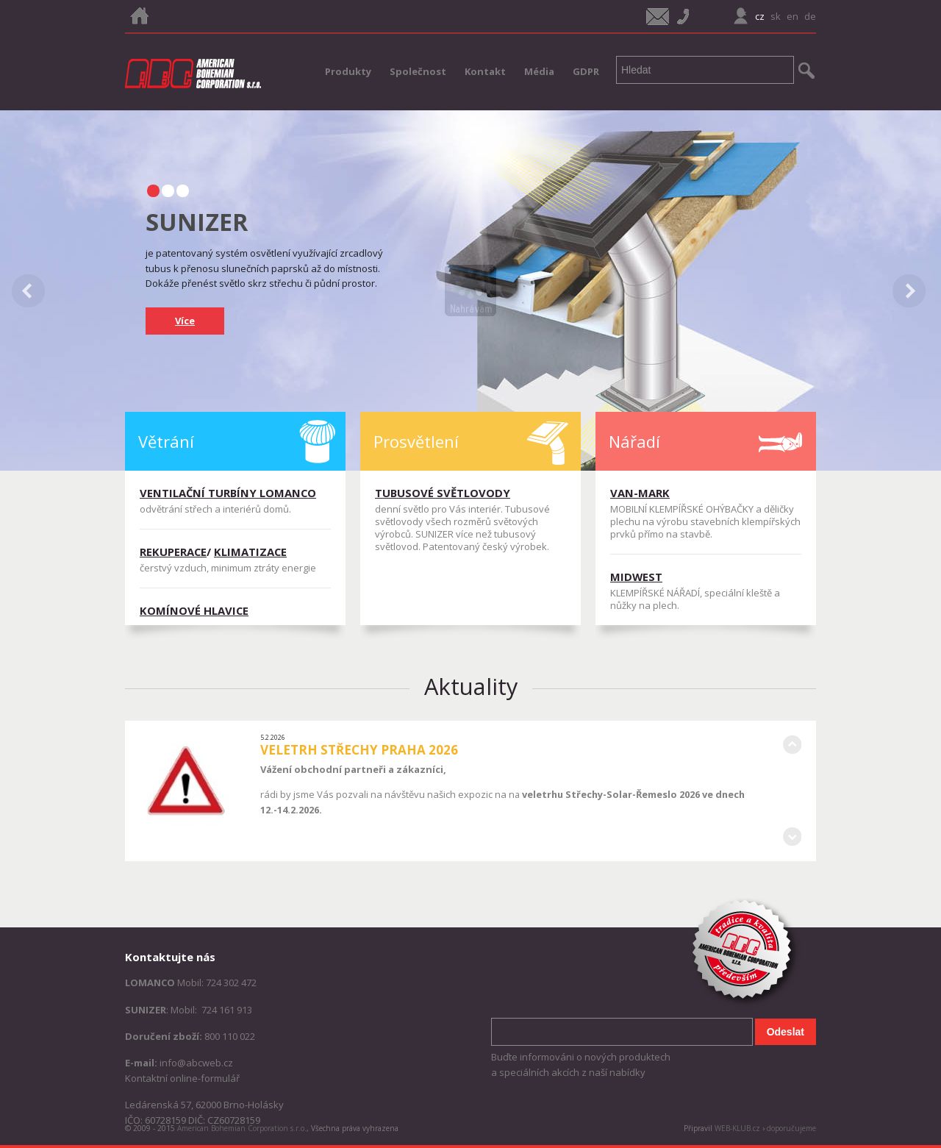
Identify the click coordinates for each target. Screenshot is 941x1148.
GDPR (586, 71)
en (792, 16)
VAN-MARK (640, 492)
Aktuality (471, 686)
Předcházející (791, 745)
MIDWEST (636, 576)
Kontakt (485, 71)
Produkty (348, 71)
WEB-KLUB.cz (737, 1128)
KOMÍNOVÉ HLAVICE (194, 610)
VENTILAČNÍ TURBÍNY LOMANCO (228, 492)
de (810, 16)
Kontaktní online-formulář (182, 1078)
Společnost (418, 71)
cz (760, 16)
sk (775, 16)
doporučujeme (791, 1128)
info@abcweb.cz (196, 1062)
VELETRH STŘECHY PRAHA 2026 (359, 749)
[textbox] (705, 70)
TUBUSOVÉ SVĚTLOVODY (442, 492)
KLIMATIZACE (250, 551)
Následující (791, 836)
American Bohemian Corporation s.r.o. (242, 1128)
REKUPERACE (173, 551)
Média (539, 71)
